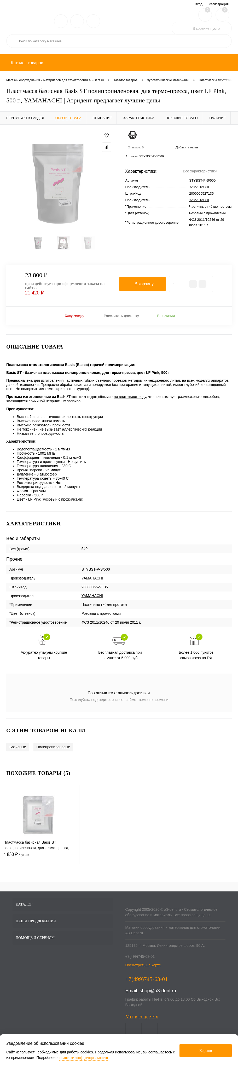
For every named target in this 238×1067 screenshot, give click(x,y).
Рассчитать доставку (121, 319)
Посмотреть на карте (143, 969)
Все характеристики (200, 171)
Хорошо (205, 1051)
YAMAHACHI (199, 200)
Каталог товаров (26, 62)
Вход (198, 4)
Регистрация (219, 4)
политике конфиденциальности (83, 1058)
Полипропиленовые (53, 751)
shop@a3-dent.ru (158, 994)
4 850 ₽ (39, 861)
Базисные (17, 751)
